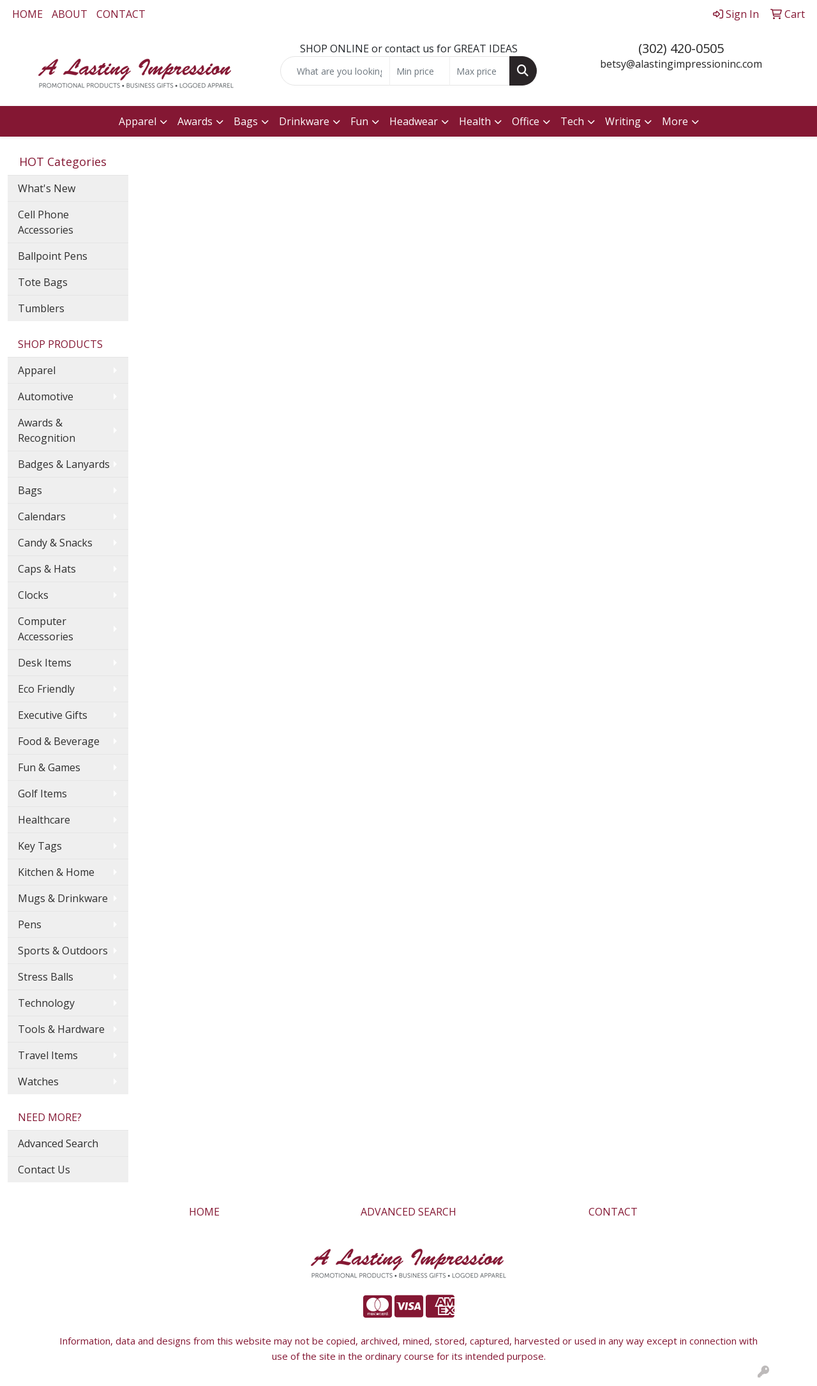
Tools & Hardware (61, 1029)
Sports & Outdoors (63, 951)
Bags (30, 490)
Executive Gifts (52, 715)
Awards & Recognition (46, 430)
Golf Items (42, 794)
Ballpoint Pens (52, 256)
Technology (46, 1003)
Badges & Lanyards (64, 464)
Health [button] (475, 121)
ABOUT (69, 14)
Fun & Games (49, 767)
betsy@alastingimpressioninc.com (681, 64)
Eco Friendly (46, 689)
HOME (27, 14)
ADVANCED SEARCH (408, 1212)
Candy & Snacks (55, 543)
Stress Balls (45, 977)
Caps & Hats (47, 569)
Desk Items (44, 663)
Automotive (45, 396)
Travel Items (48, 1055)
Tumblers (41, 308)
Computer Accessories (45, 629)
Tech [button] (572, 121)
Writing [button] (623, 121)
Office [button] (525, 121)
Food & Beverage (59, 741)
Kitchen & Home (56, 872)
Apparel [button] (137, 121)
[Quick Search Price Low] (419, 71)
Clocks (33, 595)
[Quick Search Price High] (479, 71)
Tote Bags (43, 282)
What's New (46, 188)
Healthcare (44, 820)
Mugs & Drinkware (63, 898)
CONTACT (121, 14)
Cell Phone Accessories (45, 222)
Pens (29, 924)
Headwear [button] (413, 121)
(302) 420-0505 (681, 48)
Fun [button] (359, 121)
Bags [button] (246, 121)
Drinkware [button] (304, 121)
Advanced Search (58, 1143)
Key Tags (40, 846)
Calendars (42, 516)
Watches (38, 1081)
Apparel (37, 370)
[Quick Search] (335, 71)
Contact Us (44, 1170)
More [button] (675, 121)
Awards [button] (195, 121)
